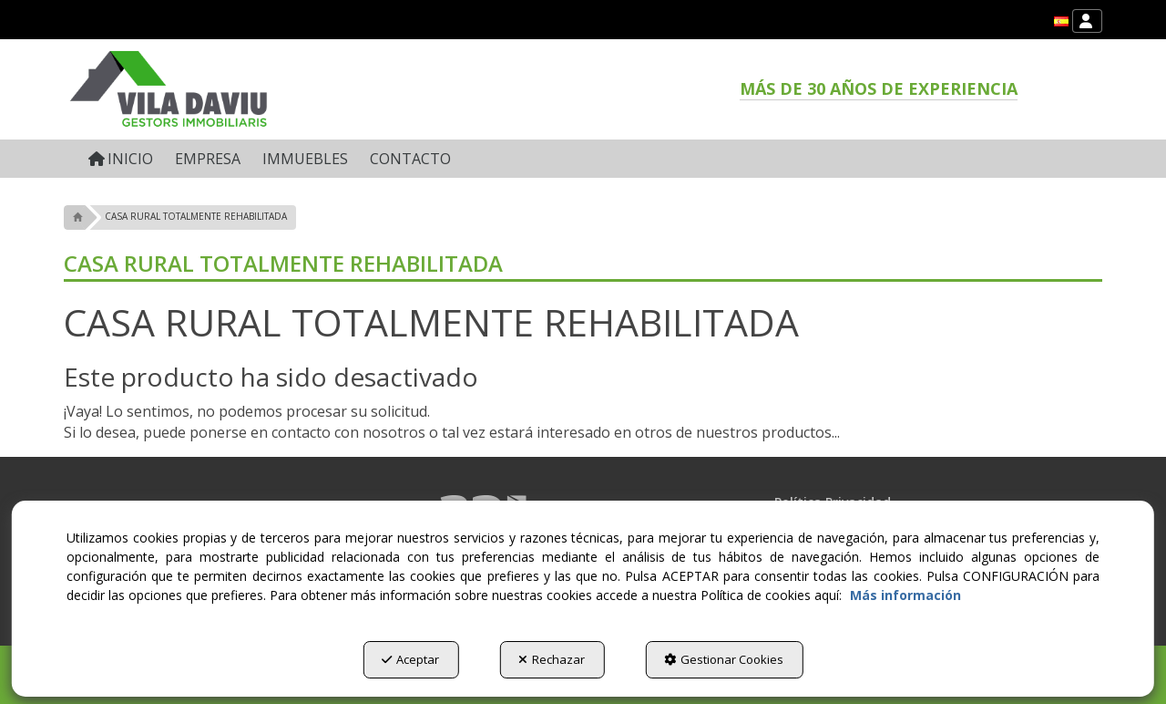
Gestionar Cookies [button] (723, 659)
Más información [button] (905, 595)
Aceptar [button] (410, 659)
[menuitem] (1061, 21)
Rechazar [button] (551, 659)
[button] (1061, 21)
